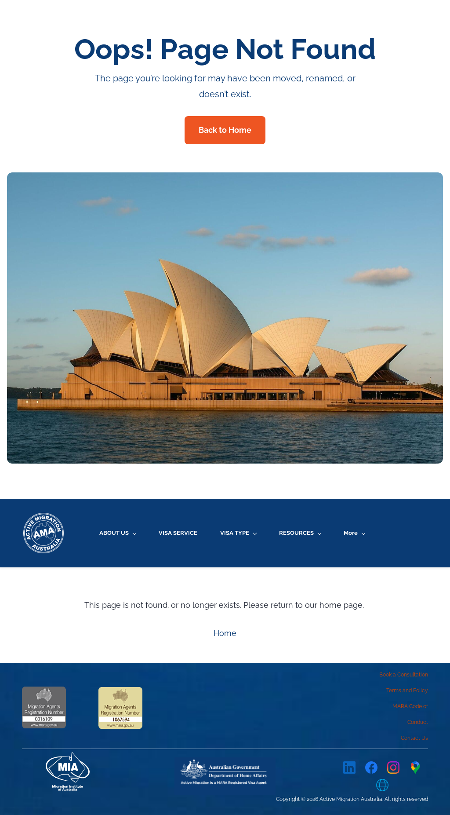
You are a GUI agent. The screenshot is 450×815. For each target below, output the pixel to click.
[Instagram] (393, 767)
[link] (225, 764)
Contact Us (414, 738)
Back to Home (225, 130)
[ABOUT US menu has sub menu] (116, 532)
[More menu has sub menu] (393, 532)
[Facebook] (371, 767)
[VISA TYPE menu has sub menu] (237, 532)
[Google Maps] (415, 767)
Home (225, 633)
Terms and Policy (407, 690)
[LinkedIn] (349, 767)
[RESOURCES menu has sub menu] (299, 532)
